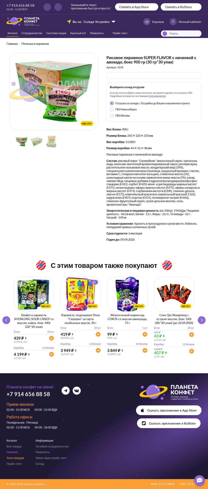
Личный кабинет (185, 21)
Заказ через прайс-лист (51, 458)
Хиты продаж (15, 458)
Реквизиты (97, 33)
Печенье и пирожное (35, 43)
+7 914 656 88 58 (20, 5)
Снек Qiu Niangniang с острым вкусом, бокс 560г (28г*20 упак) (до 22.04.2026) (174, 319)
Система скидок (56, 33)
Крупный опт (78, 33)
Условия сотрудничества (52, 446)
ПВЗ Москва (120, 116)
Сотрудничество (32, 33)
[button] (202, 320)
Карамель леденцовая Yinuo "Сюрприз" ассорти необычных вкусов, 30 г (80, 319)
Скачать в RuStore (178, 7)
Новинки (12, 452)
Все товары (14, 446)
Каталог (13, 33)
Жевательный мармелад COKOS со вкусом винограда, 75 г (127, 319)
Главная (12, 43)
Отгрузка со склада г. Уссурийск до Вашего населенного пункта (150, 103)
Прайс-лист (14, 463)
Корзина (153, 21)
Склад (39, 463)
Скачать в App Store (134, 7)
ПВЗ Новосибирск (123, 109)
